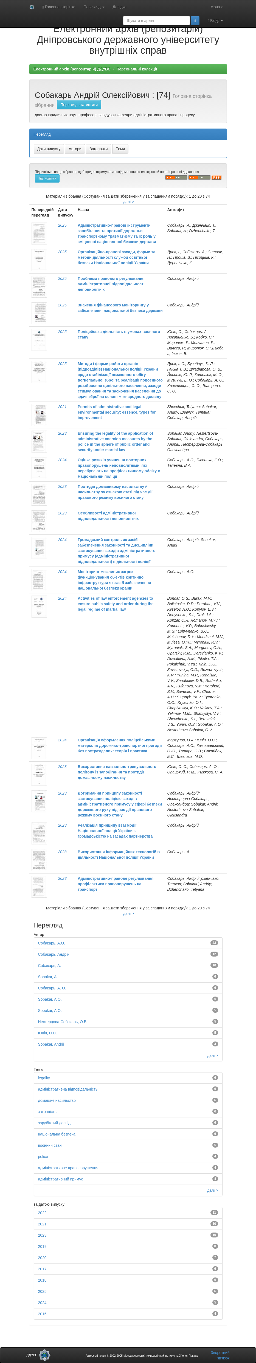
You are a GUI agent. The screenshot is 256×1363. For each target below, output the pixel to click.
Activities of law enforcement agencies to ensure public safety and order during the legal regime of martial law (115, 603)
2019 (42, 1246)
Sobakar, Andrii (51, 1044)
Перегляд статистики (79, 105)
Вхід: (215, 20)
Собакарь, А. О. (52, 988)
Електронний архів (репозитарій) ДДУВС (72, 69)
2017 (42, 1269)
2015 (42, 1314)
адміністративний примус (60, 1179)
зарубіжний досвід (54, 1123)
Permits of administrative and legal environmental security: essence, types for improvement (117, 412)
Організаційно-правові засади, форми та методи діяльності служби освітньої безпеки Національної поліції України (116, 257)
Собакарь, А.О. (51, 943)
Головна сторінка (59, 7)
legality (44, 1078)
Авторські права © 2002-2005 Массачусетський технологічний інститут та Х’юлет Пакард (142, 1355)
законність (47, 1111)
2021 (62, 407)
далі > (128, 202)
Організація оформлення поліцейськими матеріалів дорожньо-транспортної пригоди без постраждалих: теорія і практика (120, 745)
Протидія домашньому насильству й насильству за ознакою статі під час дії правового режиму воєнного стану (115, 492)
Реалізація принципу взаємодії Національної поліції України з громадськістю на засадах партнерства (115, 830)
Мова (216, 7)
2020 (42, 1258)
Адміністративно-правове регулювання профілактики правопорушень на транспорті (115, 884)
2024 (62, 460)
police (43, 1156)
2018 (42, 1280)
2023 (62, 433)
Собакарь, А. (49, 965)
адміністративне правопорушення (68, 1168)
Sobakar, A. (48, 977)
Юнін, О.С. (47, 1033)
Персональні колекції (136, 69)
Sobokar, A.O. (50, 1010)
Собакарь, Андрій (53, 954)
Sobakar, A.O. (50, 999)
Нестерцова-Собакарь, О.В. (63, 1022)
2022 (42, 1213)
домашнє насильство (57, 1100)
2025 (62, 225)
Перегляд (93, 7)
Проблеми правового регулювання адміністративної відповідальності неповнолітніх (111, 284)
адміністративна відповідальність (68, 1089)
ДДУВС (39, 1355)
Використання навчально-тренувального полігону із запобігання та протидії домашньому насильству (117, 772)
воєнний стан (50, 1145)
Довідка (119, 7)
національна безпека (56, 1134)
